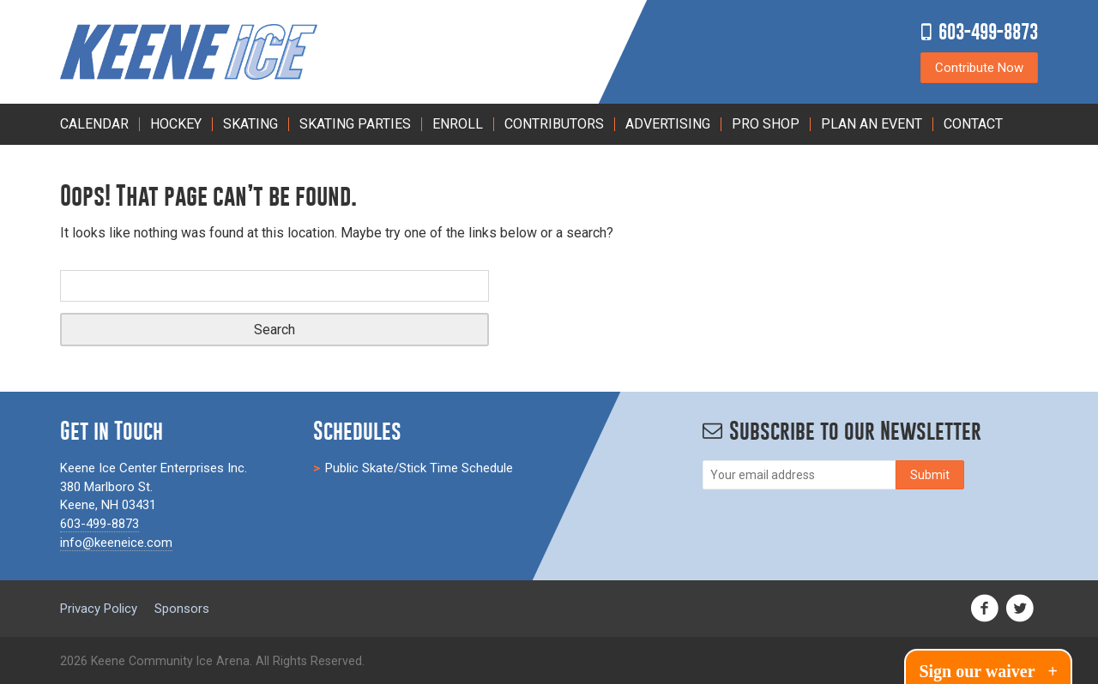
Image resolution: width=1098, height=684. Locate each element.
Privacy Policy (98, 608)
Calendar (94, 124)
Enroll (457, 124)
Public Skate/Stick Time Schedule (419, 468)
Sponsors (181, 608)
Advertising (667, 124)
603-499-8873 (988, 31)
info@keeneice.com (116, 542)
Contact (973, 124)
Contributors (554, 124)
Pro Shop (765, 124)
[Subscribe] (930, 474)
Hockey (176, 124)
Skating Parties (355, 124)
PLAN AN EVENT (871, 124)
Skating (250, 124)
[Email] (799, 474)
